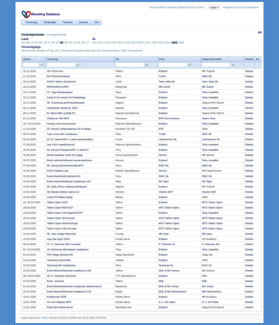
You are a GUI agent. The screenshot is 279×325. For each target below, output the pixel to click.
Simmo (163, 155)
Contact (240, 7)
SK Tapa (163, 181)
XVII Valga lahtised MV (60, 254)
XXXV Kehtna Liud (57, 170)
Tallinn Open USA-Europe (62, 228)
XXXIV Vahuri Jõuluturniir (61, 81)
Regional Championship (76, 50)
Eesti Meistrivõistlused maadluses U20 (69, 270)
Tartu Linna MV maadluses (62, 134)
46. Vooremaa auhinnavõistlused (65, 102)
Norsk (163, 7)
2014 (100, 42)
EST (161, 128)
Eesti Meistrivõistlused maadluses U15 (69, 291)
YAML (44, 317)
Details (249, 71)
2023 (161, 42)
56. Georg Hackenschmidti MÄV (65, 165)
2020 (141, 42)
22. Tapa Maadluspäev (60, 92)
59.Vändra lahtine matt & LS (63, 191)
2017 (121, 42)
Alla (94, 42)
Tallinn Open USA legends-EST (65, 212)
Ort (117, 59)
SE (53, 42)
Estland (163, 71)
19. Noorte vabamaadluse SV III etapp (69, 128)
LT (87, 42)
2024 (168, 42)
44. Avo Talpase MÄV (59, 302)
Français (191, 7)
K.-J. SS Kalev (167, 302)
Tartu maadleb (210, 92)
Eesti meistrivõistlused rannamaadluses (69, 160)
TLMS (162, 76)
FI (49, 42)
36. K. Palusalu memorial (61, 275)
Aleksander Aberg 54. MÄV (62, 107)
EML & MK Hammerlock (172, 291)
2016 (114, 42)
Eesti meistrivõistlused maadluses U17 (69, 181)
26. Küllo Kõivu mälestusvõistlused (67, 186)
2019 (134, 42)
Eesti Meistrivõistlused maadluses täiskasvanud (74, 286)
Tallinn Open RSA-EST (60, 207)
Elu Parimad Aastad (58, 76)
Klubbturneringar (36, 50)
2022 (154, 42)
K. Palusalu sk (167, 244)
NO (40, 42)
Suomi (200, 7)
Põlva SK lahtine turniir (60, 307)
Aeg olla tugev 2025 (58, 239)
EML (161, 281)
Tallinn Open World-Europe (62, 223)
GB (83, 42)
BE (27, 42)
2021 (148, 42)
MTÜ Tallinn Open (212, 202)
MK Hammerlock (211, 291)
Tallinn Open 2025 (57, 202)
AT (57, 42)
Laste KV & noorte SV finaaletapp (66, 97)
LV (31, 42)
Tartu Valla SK (167, 81)
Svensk (171, 7)
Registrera (229, 7)
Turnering (52, 59)
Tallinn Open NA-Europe (61, 218)
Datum (27, 59)
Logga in (214, 7)
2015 (107, 42)
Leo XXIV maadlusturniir (61, 144)
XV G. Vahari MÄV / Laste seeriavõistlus (70, 139)
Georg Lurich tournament (61, 123)
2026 (181, 42)
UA (23, 42)
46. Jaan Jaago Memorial (61, 233)
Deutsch (154, 7)
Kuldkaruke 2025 (56, 296)
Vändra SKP (166, 191)
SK (78, 42)
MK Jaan (164, 233)
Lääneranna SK (168, 139)
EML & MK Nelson (169, 270)
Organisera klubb (212, 59)
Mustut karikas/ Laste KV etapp (65, 155)
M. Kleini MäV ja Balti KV (61, 113)
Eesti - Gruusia (55, 281)
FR (36, 42)
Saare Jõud (208, 118)
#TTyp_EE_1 (54, 50)
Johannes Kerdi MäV (59, 260)
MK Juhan (164, 86)
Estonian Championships (105, 50)
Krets (162, 59)
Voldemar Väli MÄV (58, 118)
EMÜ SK (207, 76)
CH (45, 42)
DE (66, 42)
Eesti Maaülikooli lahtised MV (63, 176)
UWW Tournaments (132, 50)
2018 (127, 42)
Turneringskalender (56, 34)
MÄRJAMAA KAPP (58, 86)
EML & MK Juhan (169, 286)
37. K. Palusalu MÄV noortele (64, 244)
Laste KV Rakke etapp (60, 197)
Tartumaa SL (166, 265)
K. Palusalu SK (210, 244)
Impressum (252, 7)
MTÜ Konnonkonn (169, 118)
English (181, 7)
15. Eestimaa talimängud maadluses (68, 249)
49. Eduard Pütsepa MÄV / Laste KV (68, 149)
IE (74, 42)
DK (71, 42)
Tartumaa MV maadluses (61, 265)
